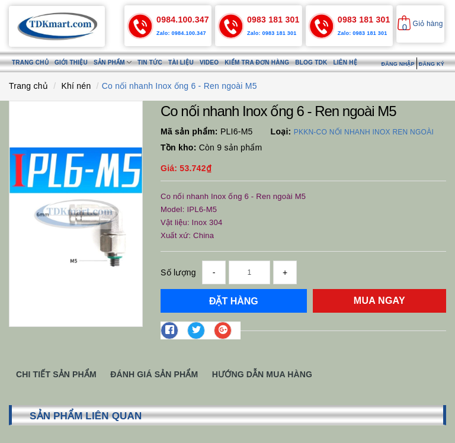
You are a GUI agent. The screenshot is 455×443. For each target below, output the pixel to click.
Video (209, 62)
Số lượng (178, 272)
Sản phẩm (113, 62)
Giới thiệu (71, 62)
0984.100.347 (182, 19)
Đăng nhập (397, 64)
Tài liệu (181, 62)
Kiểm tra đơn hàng (257, 62)
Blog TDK (311, 62)
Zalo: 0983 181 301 (272, 33)
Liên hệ (345, 62)
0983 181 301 (273, 19)
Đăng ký (431, 64)
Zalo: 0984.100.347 (181, 33)
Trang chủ (30, 62)
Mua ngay (379, 301)
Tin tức (149, 62)
